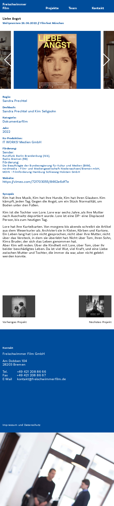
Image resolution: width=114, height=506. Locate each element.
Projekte (52, 8)
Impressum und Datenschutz (21, 425)
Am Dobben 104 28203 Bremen (15, 363)
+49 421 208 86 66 (31, 372)
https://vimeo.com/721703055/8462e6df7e (36, 182)
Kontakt (98, 8)
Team (73, 8)
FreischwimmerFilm (15, 6)
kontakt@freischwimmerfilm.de (41, 379)
